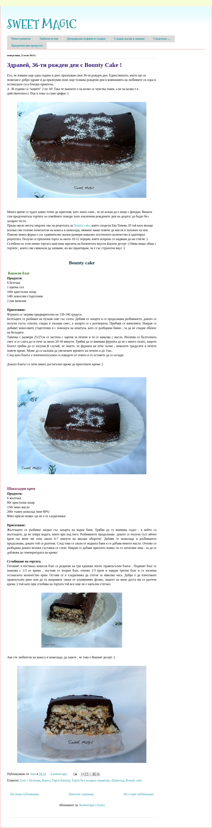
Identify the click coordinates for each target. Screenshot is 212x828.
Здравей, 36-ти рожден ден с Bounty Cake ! (64, 64)
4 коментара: (59, 774)
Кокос (46, 780)
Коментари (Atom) (92, 805)
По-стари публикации (138, 794)
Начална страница (81, 794)
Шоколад (117, 780)
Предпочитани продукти (27, 45)
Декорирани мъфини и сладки (86, 38)
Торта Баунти (61, 780)
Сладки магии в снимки (129, 38)
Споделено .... (162, 38)
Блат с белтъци (30, 780)
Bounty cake (134, 780)
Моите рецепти (20, 38)
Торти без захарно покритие (91, 780)
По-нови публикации (24, 794)
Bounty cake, (82, 225)
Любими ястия (48, 38)
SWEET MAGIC (42, 24)
